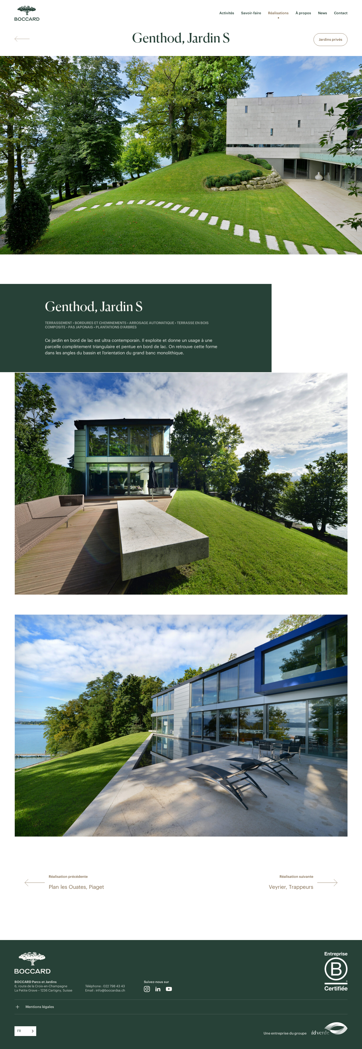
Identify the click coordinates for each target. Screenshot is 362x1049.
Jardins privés (330, 39)
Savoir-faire (251, 13)
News (322, 13)
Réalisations (278, 13)
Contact (341, 13)
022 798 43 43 (114, 986)
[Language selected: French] (25, 1031)
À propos (303, 13)
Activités (226, 13)
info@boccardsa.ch (110, 990)
